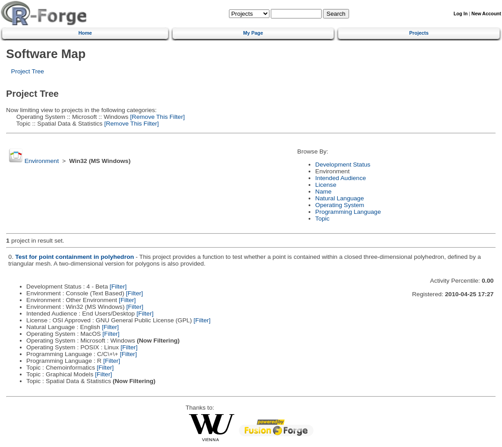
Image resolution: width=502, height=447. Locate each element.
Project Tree (27, 71)
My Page (253, 33)
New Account (486, 13)
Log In (460, 13)
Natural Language (339, 198)
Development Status (342, 164)
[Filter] (118, 286)
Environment (41, 161)
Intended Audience (340, 178)
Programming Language (348, 211)
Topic (322, 218)
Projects (419, 33)
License (325, 184)
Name (323, 191)
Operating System (339, 205)
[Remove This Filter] (157, 116)
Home (85, 33)
